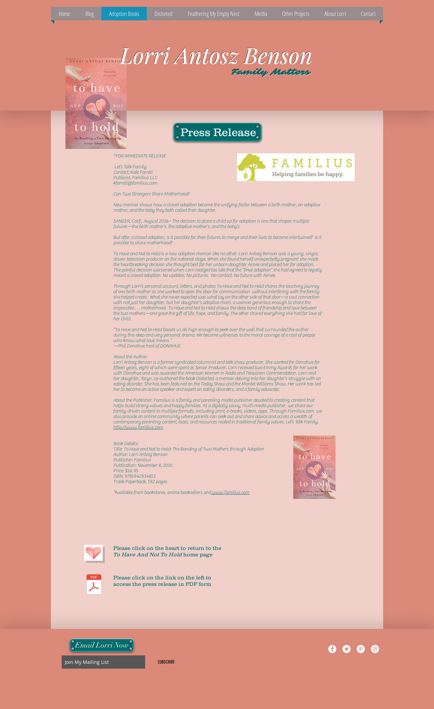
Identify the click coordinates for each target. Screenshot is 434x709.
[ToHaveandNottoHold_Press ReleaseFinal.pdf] (94, 585)
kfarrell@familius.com (135, 183)
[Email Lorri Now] (102, 645)
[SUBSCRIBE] (166, 662)
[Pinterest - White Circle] (361, 649)
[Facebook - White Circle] (332, 649)
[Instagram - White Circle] (375, 649)
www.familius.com (230, 492)
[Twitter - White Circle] (346, 649)
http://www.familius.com (138, 427)
